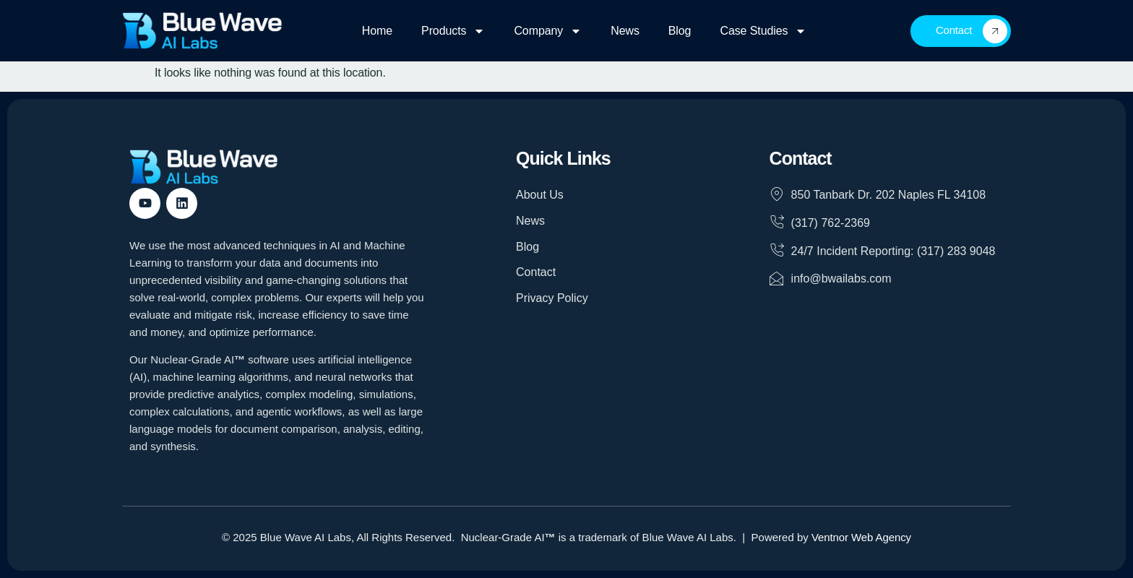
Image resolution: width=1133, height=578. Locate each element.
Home (377, 31)
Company (548, 31)
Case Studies (763, 31)
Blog (680, 31)
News (625, 31)
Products (453, 31)
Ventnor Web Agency (861, 537)
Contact (971, 31)
